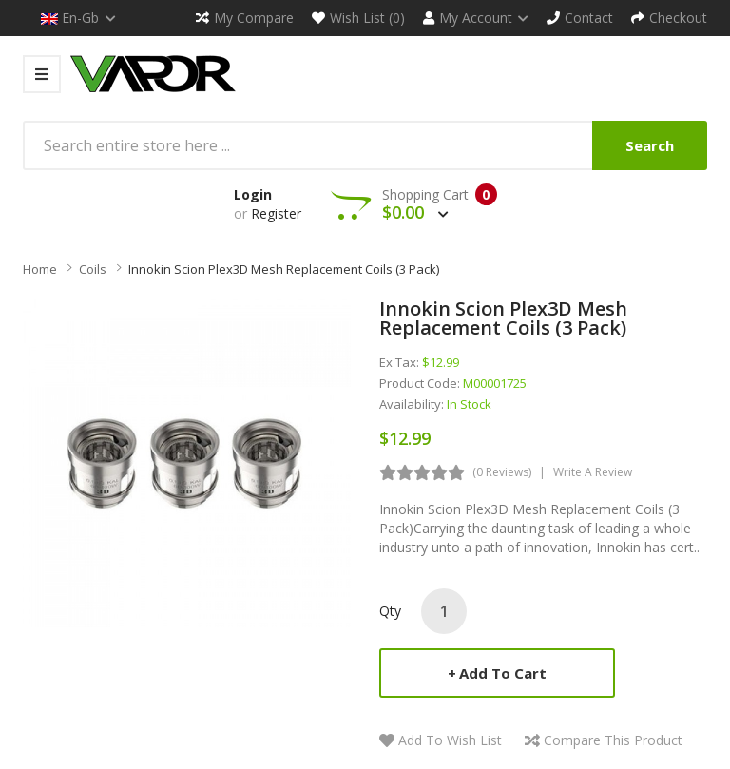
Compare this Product (613, 740)
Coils (92, 269)
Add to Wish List (450, 740)
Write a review (592, 472)
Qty (390, 611)
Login (253, 194)
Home (40, 269)
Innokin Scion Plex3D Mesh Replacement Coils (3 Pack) (283, 269)
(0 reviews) (501, 472)
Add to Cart (503, 672)
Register (276, 213)
